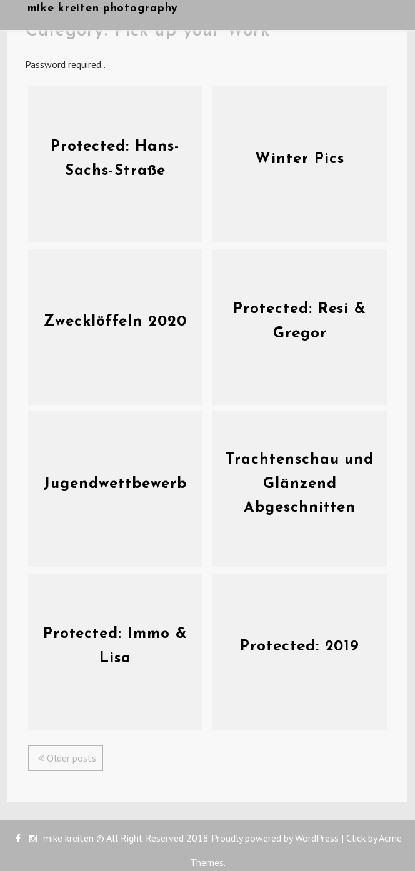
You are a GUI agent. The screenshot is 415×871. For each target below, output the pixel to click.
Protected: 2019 (299, 646)
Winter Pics (299, 159)
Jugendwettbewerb (115, 484)
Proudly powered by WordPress (275, 838)
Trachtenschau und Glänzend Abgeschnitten (300, 483)
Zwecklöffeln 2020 (115, 321)
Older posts (71, 758)
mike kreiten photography (103, 8)
